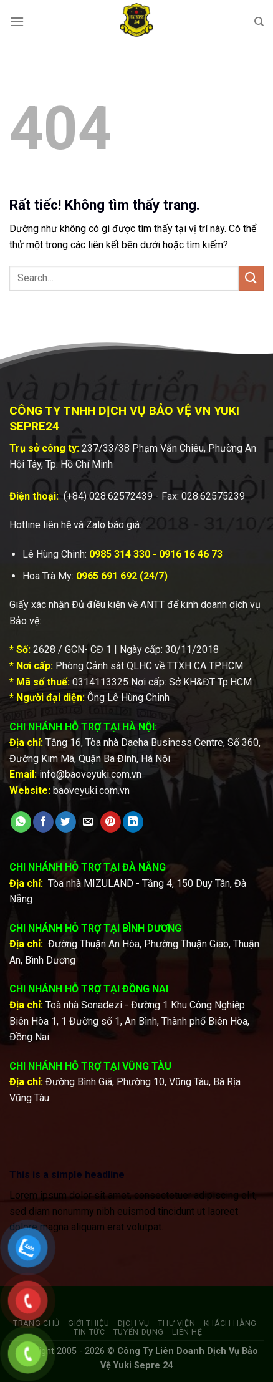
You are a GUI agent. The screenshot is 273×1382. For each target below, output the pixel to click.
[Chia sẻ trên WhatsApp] (21, 822)
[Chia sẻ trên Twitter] (65, 822)
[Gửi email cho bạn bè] (88, 822)
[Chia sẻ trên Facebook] (43, 822)
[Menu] (16, 21)
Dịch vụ (134, 1323)
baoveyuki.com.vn (91, 790)
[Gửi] (251, 278)
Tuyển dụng (138, 1332)
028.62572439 (121, 496)
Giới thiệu (88, 1323)
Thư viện (176, 1323)
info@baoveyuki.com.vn (90, 774)
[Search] (259, 22)
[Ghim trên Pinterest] (110, 822)
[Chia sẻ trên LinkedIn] (133, 822)
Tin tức (89, 1332)
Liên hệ (187, 1332)
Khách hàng (230, 1323)
